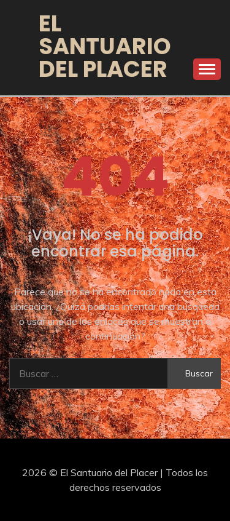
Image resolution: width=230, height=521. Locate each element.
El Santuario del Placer (105, 46)
